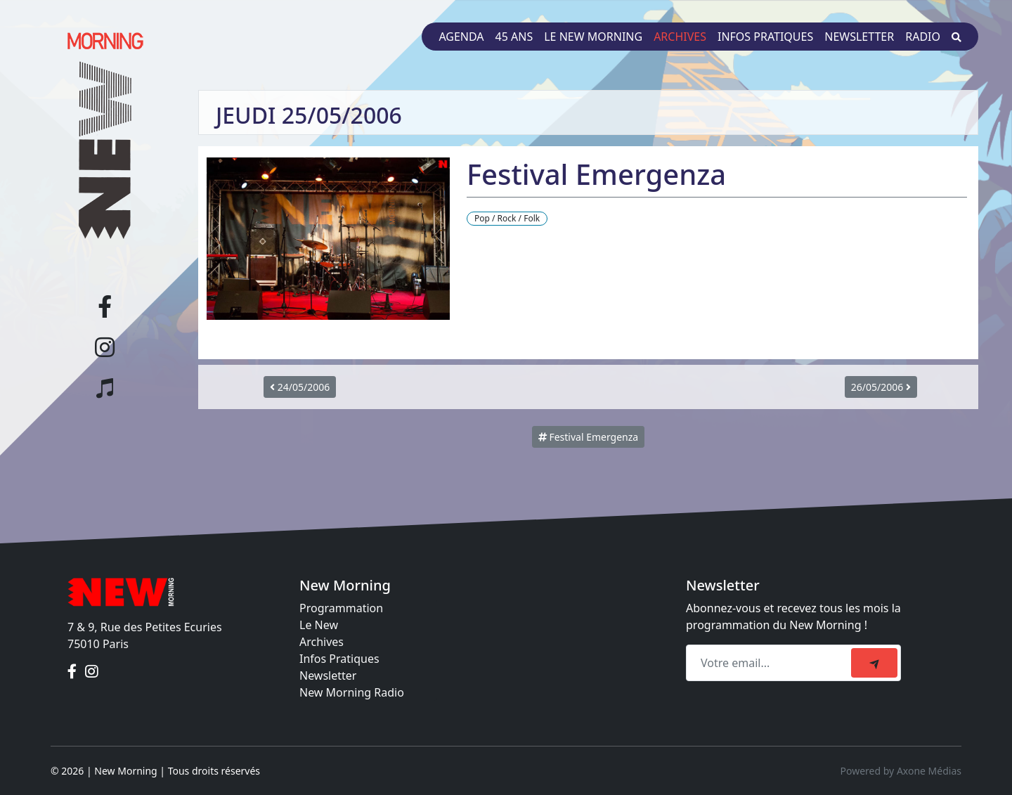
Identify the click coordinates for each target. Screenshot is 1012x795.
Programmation (341, 608)
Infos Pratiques (339, 658)
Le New (318, 625)
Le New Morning (593, 36)
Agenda (461, 36)
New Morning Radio (351, 692)
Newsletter (859, 36)
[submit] (874, 663)
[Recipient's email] (770, 663)
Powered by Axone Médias (901, 770)
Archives (680, 36)
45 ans (514, 36)
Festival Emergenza (588, 437)
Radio (922, 36)
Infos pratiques (765, 36)
